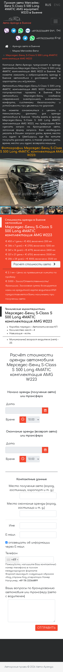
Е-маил (10, 534)
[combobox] (12, 560)
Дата (10, 404)
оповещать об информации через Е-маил (27, 544)
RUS (48, 5)
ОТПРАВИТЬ (46, 627)
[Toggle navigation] (55, 21)
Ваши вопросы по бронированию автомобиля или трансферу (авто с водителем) (30, 592)
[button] (60, 182)
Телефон (11, 553)
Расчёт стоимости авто (34, 264)
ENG (57, 5)
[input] (23, 410)
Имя (12, 525)
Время (10, 419)
